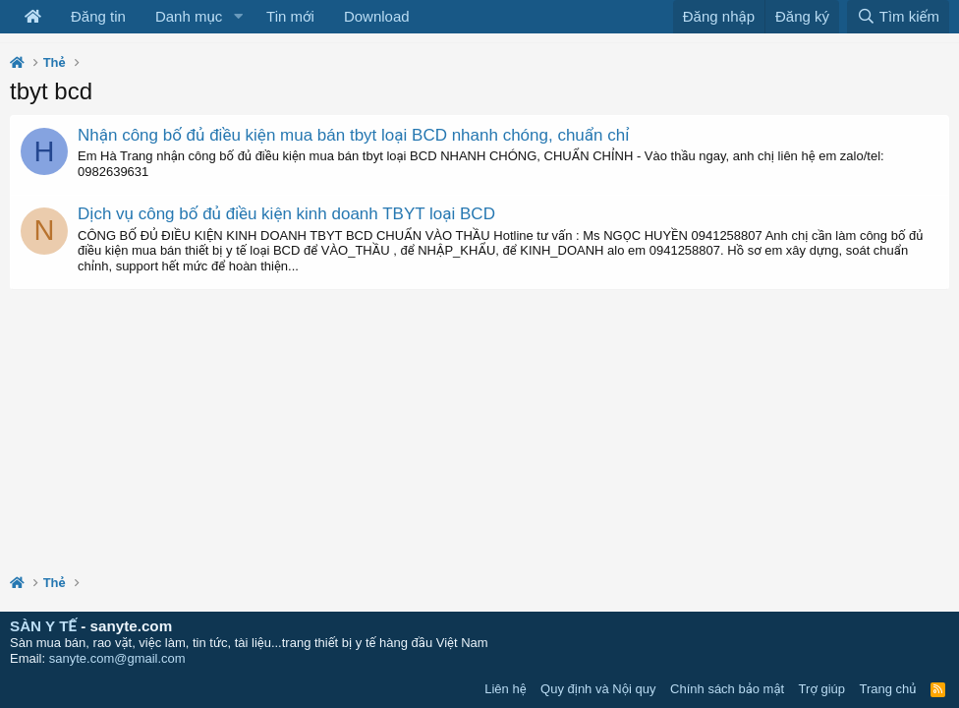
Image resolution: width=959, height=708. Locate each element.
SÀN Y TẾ (43, 626)
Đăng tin (98, 16)
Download (377, 16)
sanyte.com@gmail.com (117, 658)
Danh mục (188, 16)
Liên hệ (505, 688)
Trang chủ (888, 688)
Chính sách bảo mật (727, 688)
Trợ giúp (822, 688)
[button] (238, 16)
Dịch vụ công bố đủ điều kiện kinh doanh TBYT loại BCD (286, 214)
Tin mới (290, 16)
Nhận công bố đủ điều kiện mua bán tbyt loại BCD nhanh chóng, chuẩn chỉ (353, 135)
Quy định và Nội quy (598, 688)
